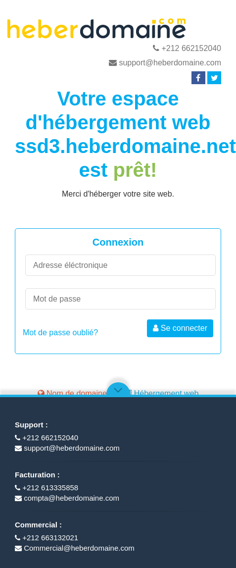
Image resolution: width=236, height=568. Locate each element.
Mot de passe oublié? (60, 332)
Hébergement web (161, 393)
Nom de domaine (72, 393)
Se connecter (180, 328)
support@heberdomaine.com (165, 62)
